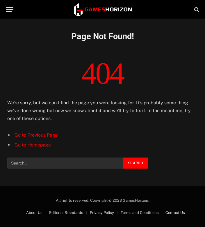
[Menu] (9, 9)
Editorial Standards (66, 212)
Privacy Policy (102, 212)
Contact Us (175, 212)
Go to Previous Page (36, 135)
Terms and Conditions (140, 212)
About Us (34, 212)
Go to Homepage (33, 145)
